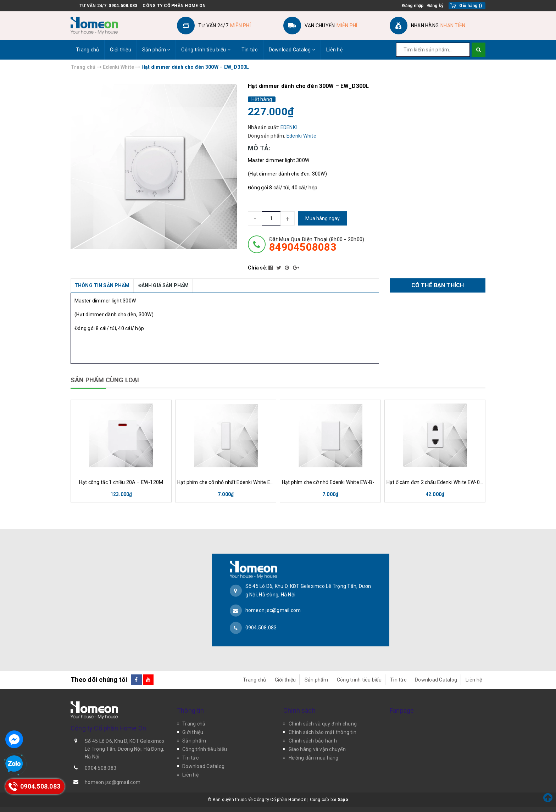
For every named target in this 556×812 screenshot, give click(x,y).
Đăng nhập (412, 5)
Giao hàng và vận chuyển (317, 749)
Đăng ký (435, 5)
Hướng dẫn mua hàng (314, 758)
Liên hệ (334, 49)
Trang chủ (87, 49)
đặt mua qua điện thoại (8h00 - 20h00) (316, 244)
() (470, 5)
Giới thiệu (120, 49)
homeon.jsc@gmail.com (273, 610)
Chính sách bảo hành (313, 741)
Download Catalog (292, 49)
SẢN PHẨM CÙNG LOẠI (105, 380)
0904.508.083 (123, 5)
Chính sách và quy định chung (323, 724)
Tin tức (249, 49)
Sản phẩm (156, 49)
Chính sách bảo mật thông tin (322, 732)
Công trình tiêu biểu (205, 49)
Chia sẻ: (257, 268)
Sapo (343, 799)
